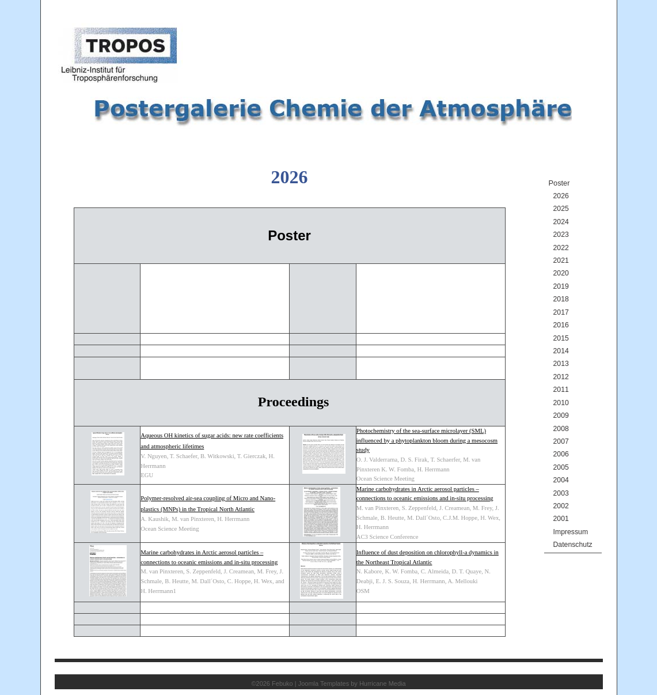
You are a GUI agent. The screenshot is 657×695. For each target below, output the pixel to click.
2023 (561, 235)
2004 (561, 480)
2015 (561, 338)
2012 (561, 377)
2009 (561, 415)
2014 (561, 351)
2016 (561, 325)
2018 (561, 299)
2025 (561, 209)
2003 (561, 493)
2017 (561, 312)
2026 (561, 196)
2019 (561, 286)
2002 (561, 506)
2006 (561, 454)
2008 (561, 429)
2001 (561, 519)
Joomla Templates (323, 683)
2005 (561, 467)
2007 (561, 441)
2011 (561, 390)
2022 (561, 248)
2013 (561, 364)
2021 (561, 260)
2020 (561, 273)
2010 (561, 403)
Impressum (570, 532)
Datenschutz (573, 545)
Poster (559, 183)
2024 (561, 222)
